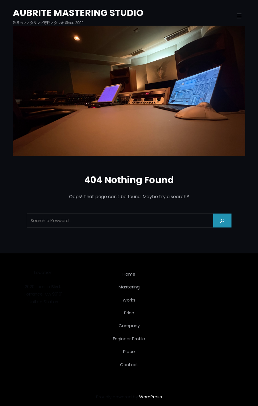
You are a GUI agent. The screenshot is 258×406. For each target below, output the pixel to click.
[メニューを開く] (239, 16)
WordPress (150, 397)
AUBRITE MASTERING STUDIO (78, 12)
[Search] (222, 220)
